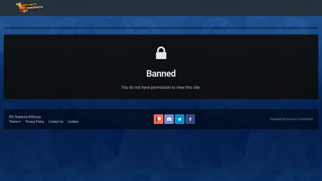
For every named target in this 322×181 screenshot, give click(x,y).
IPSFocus (34, 117)
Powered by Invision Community (291, 119)
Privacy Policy (34, 121)
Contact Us (56, 121)
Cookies (73, 121)
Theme (15, 121)
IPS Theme (16, 117)
